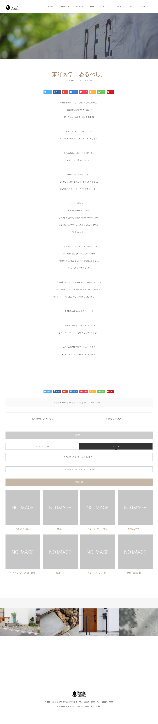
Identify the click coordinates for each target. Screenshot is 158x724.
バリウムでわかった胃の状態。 (22, 573)
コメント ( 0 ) (116, 446)
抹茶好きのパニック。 (98, 529)
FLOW (92, 6)
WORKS (79, 6)
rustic (64, 403)
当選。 (60, 529)
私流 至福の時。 (135, 573)
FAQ (132, 6)
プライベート (81, 80)
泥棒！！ (60, 573)
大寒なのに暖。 (23, 529)
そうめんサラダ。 (135, 529)
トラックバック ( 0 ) (42, 446)
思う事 (89, 80)
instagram (145, 6)
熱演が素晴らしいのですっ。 (43, 419)
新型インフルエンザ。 (98, 573)
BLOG (104, 6)
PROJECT (65, 6)
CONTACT (119, 6)
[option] (20, 622)
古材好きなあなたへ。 (114, 419)
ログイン (82, 469)
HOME (51, 6)
